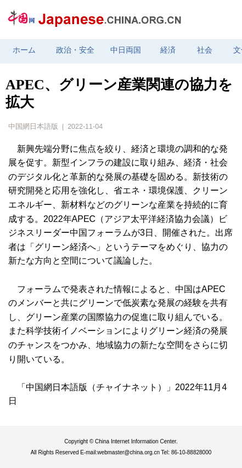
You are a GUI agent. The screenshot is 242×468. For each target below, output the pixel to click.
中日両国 (125, 50)
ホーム (24, 50)
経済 (168, 50)
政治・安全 (75, 50)
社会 (204, 50)
